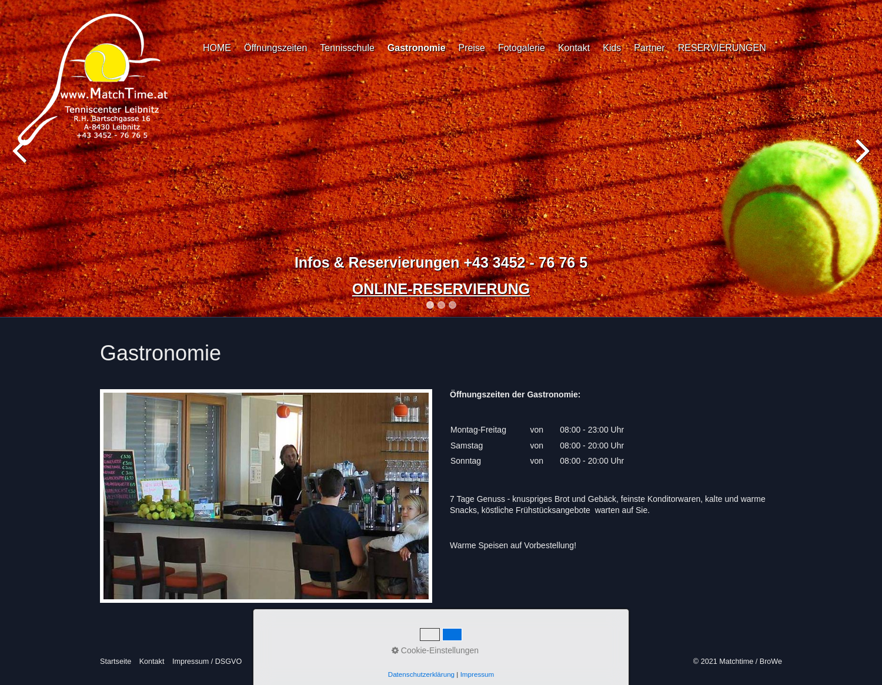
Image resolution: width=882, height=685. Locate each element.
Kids (612, 48)
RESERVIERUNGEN (722, 48)
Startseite (115, 661)
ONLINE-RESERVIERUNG (441, 289)
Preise (472, 48)
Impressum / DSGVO (207, 661)
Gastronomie (416, 48)
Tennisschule (347, 48)
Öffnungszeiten (275, 48)
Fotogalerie (521, 48)
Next (861, 161)
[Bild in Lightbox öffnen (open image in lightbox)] (266, 496)
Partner (649, 48)
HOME (217, 48)
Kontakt (574, 48)
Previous (20, 161)
